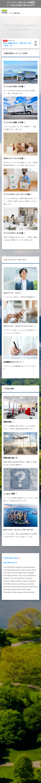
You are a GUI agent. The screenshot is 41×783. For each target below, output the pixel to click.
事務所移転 (7, 422)
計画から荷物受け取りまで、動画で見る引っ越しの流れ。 (17, 44)
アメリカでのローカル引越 (13, 233)
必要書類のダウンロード (12, 362)
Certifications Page (10, 558)
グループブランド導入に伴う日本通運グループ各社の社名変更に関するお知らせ (20, 4)
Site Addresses (9, 562)
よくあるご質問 (9, 494)
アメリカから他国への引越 (13, 122)
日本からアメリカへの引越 (13, 158)
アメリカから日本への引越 (13, 86)
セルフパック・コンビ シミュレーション (18, 326)
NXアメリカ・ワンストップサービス (16, 530)
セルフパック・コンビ (11, 293)
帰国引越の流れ (9, 458)
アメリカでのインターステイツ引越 (16, 194)
